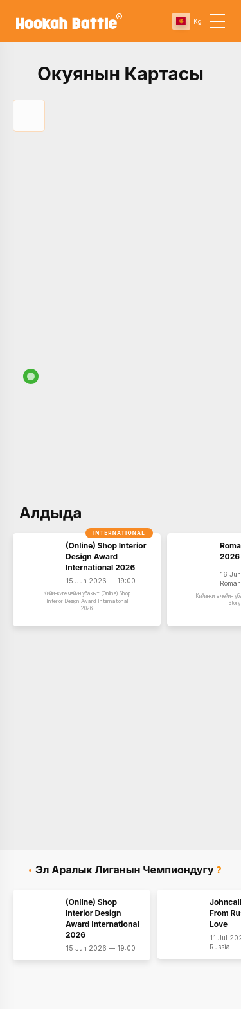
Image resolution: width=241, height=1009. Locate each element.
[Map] (120, 466)
